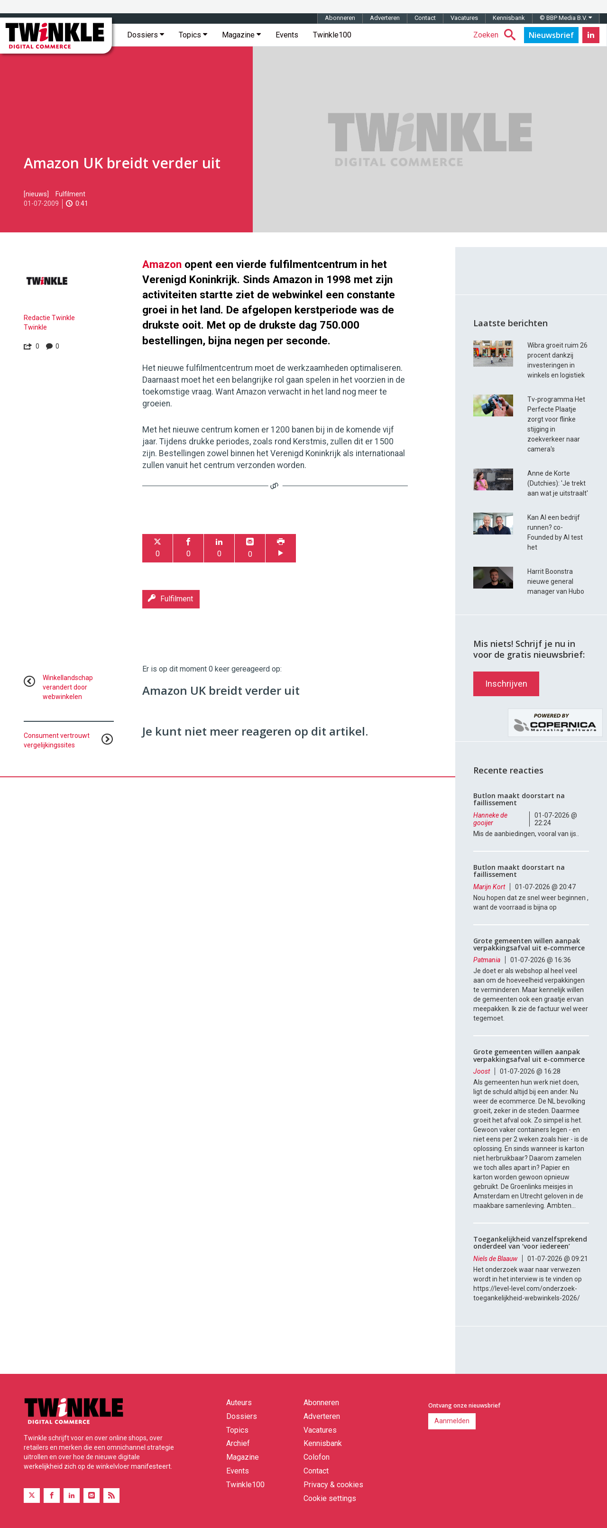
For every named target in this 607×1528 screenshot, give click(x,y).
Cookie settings (330, 1498)
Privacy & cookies (333, 1484)
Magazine (241, 34)
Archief (238, 1443)
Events (287, 34)
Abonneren (340, 17)
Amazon (162, 264)
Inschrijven (506, 684)
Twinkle (35, 327)
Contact (425, 17)
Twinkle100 (332, 34)
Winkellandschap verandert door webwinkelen (68, 687)
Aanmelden (451, 1421)
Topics (193, 34)
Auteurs (239, 1402)
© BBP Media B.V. (566, 17)
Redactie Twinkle (49, 318)
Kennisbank (509, 17)
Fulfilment (70, 194)
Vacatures (464, 17)
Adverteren (385, 17)
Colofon (317, 1457)
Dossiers (145, 34)
